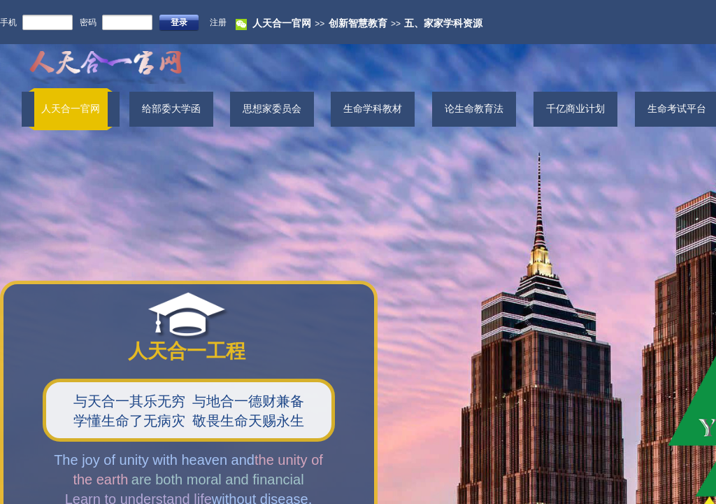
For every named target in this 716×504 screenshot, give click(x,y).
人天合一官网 (281, 23)
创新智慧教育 (358, 23)
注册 (218, 22)
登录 (179, 22)
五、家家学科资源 (443, 23)
